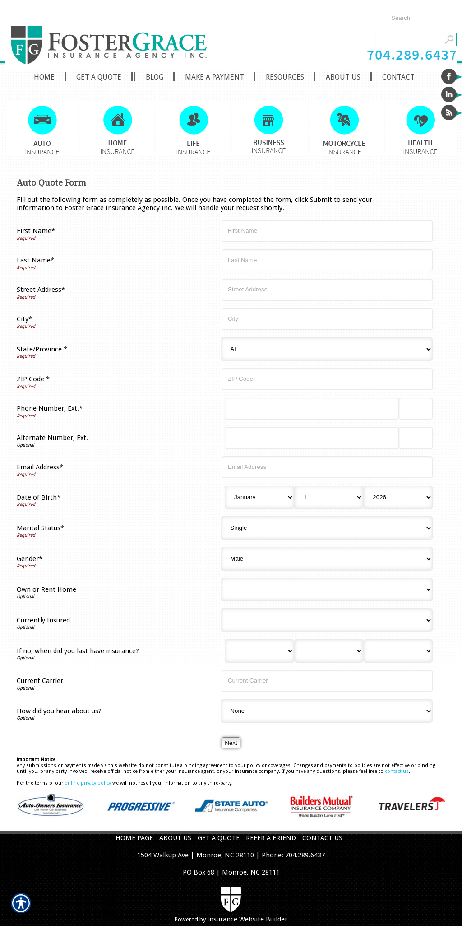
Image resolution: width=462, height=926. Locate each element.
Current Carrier (40, 681)
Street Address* (41, 289)
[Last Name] (327, 260)
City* (24, 319)
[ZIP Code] (327, 379)
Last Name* (35, 260)
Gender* (29, 559)
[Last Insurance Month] (259, 651)
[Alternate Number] (312, 438)
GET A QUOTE (219, 838)
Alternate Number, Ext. (52, 438)
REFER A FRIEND (271, 838)
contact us (397, 771)
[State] (327, 349)
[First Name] (327, 231)
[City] (327, 319)
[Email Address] (327, 467)
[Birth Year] (398, 497)
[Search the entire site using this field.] (419, 18)
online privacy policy (88, 783)
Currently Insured (43, 620)
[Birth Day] (329, 497)
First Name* (36, 231)
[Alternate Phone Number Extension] (416, 438)
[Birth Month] (259, 497)
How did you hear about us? (59, 711)
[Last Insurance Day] (329, 651)
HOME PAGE (134, 838)
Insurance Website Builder (247, 919)
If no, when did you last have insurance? (78, 651)
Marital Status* (40, 528)
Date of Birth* (38, 497)
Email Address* (40, 467)
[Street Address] (327, 290)
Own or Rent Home (46, 589)
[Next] (231, 742)
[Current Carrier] (327, 681)
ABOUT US (175, 838)
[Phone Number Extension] (416, 409)
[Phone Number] (312, 409)
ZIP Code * (33, 379)
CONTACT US (322, 838)
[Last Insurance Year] (398, 651)
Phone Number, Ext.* (50, 408)
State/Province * (42, 349)
